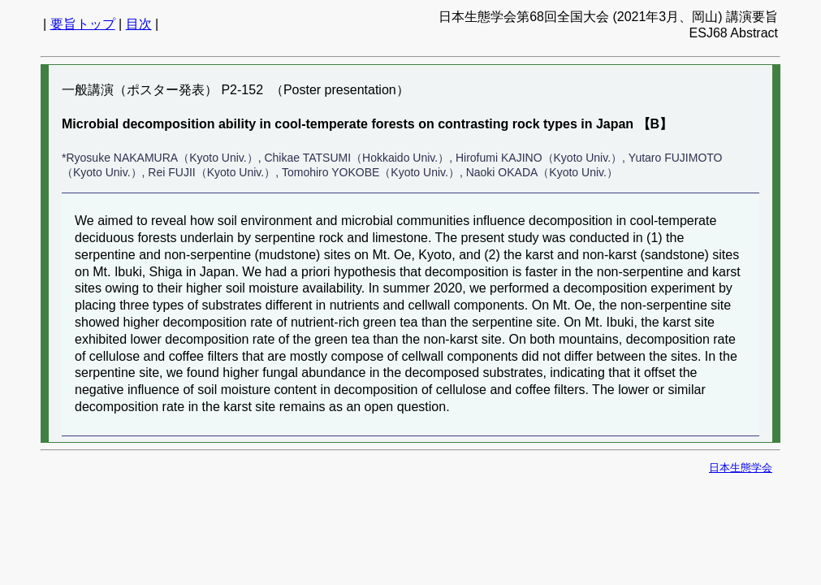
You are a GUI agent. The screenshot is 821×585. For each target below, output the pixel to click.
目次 (139, 24)
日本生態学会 (740, 468)
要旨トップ (82, 24)
